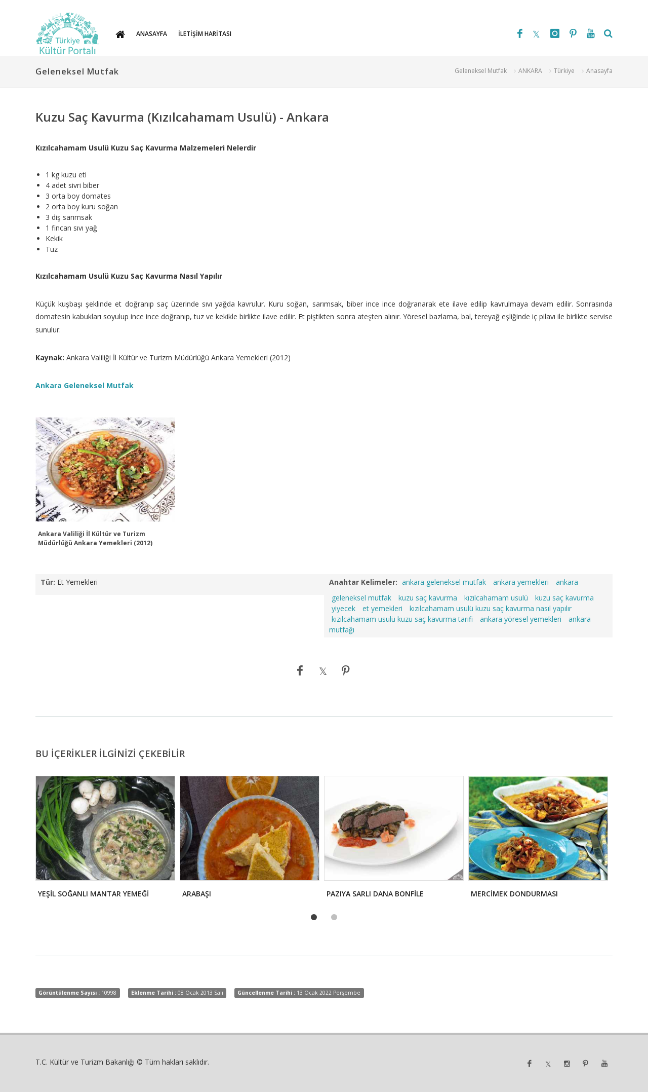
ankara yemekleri (521, 582)
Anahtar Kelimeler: (363, 582)
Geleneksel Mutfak (481, 70)
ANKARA (530, 70)
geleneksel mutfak (361, 598)
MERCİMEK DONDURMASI (514, 893)
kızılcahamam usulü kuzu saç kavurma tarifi (402, 619)
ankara (567, 582)
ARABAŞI (196, 893)
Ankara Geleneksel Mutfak (84, 385)
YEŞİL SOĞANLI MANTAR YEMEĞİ (93, 893)
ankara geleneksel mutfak (444, 582)
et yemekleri (382, 608)
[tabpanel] (104, 840)
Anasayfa (599, 70)
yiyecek (343, 608)
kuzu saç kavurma (427, 598)
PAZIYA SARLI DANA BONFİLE (375, 893)
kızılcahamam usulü (496, 598)
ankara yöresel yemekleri (520, 619)
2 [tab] (334, 918)
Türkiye (564, 70)
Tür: (47, 582)
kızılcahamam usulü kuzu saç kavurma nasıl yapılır (491, 608)
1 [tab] (314, 918)
